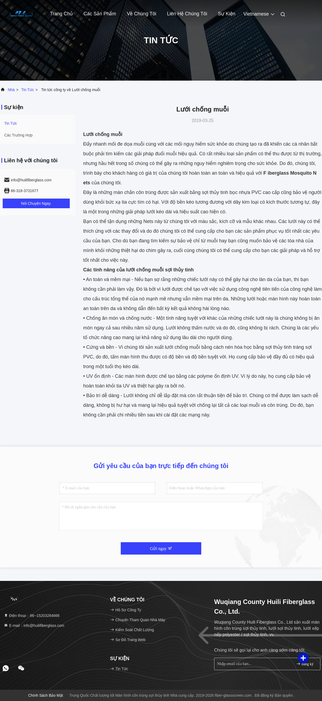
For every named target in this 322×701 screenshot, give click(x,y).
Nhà (11, 90)
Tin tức (27, 90)
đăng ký (304, 664)
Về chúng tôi (141, 13)
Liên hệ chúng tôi (187, 13)
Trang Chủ (61, 13)
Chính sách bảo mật (45, 695)
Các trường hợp (18, 135)
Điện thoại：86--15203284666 (32, 615)
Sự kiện (226, 13)
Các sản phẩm (99, 13)
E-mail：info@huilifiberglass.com (34, 625)
